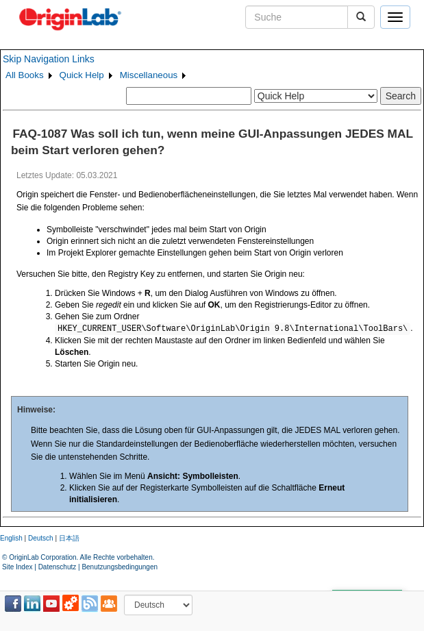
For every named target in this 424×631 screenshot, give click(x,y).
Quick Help (82, 75)
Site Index (17, 567)
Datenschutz (57, 567)
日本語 (69, 538)
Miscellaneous (148, 75)
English (11, 538)
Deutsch (40, 538)
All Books (24, 75)
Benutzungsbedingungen (120, 567)
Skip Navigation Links (49, 58)
